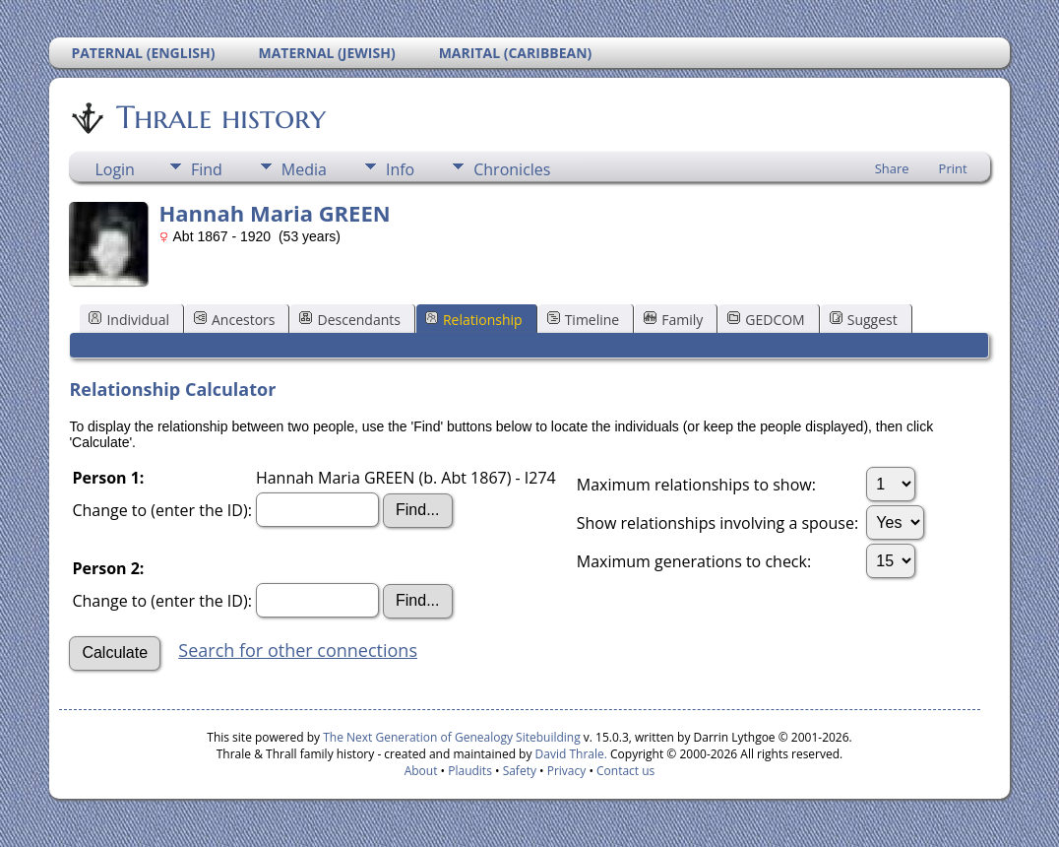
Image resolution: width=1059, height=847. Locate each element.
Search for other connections (297, 650)
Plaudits (470, 770)
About (421, 770)
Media (304, 169)
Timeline (583, 319)
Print (953, 168)
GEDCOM (765, 319)
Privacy (567, 770)
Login (114, 169)
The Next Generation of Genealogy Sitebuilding (452, 737)
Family (673, 319)
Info (400, 169)
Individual (129, 319)
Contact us (625, 770)
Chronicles (511, 169)
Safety (519, 770)
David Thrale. (568, 754)
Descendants (349, 319)
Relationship (474, 319)
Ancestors (234, 319)
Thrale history (219, 117)
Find (206, 169)
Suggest (864, 319)
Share (892, 168)
